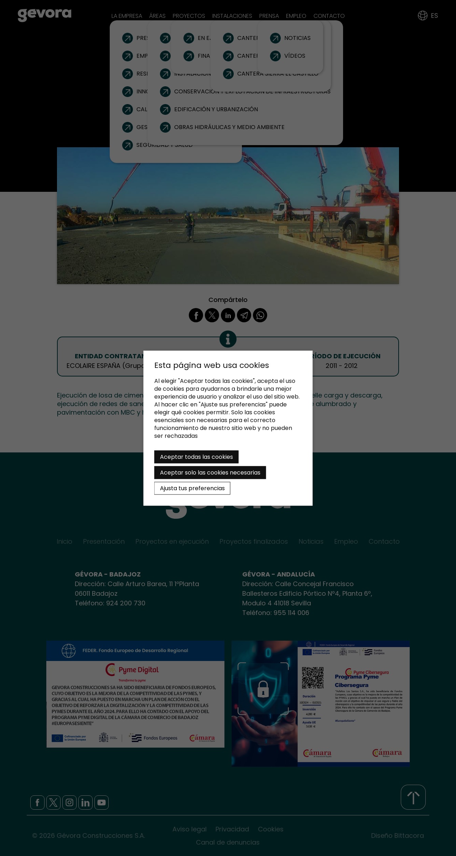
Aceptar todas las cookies (196, 456)
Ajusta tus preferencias (192, 488)
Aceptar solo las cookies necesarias (210, 472)
